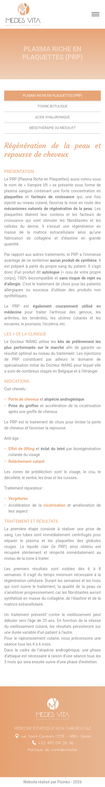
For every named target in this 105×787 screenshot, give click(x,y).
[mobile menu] (95, 14)
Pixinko (63, 782)
